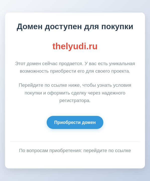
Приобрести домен (75, 122)
